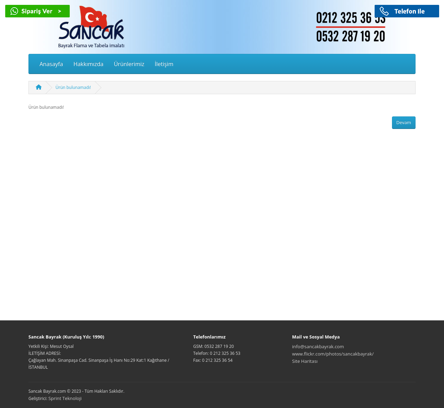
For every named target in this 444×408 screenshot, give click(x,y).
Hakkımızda (89, 64)
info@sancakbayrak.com (318, 346)
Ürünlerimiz (129, 64)
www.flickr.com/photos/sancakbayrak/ (333, 354)
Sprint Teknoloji (65, 398)
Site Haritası (305, 361)
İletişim (164, 64)
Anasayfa (51, 64)
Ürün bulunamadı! (73, 87)
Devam (403, 122)
